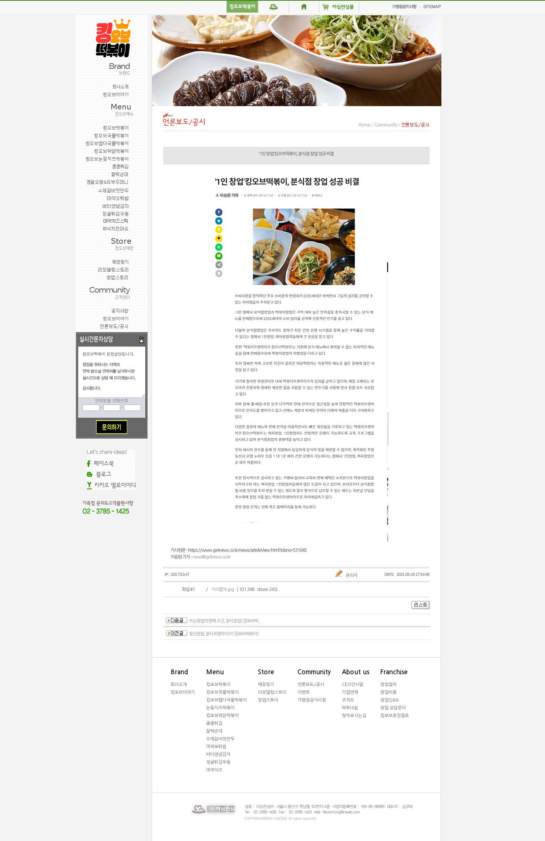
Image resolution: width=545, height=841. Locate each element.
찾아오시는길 (354, 715)
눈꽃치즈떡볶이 (220, 708)
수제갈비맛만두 (220, 739)
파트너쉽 (350, 708)
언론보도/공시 (310, 684)
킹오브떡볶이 (218, 684)
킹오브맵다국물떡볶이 (226, 700)
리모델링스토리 (272, 692)
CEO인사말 (352, 684)
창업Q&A (389, 700)
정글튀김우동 (218, 762)
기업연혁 (350, 692)
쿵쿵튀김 (214, 723)
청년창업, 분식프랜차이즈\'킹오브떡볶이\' (224, 634)
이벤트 (303, 692)
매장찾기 (266, 684)
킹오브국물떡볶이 (222, 692)
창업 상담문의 (393, 708)
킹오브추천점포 (394, 715)
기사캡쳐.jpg (222, 589)
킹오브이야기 (183, 692)
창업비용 (388, 692)
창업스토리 (268, 700)
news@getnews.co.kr (211, 557)
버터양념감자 (218, 754)
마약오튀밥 (216, 746)
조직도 (348, 700)
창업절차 (388, 684)
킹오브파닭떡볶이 (222, 715)
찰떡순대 (214, 731)
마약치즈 (214, 770)
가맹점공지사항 (311, 700)
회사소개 (179, 684)
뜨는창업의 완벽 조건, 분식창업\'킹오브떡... (225, 621)
